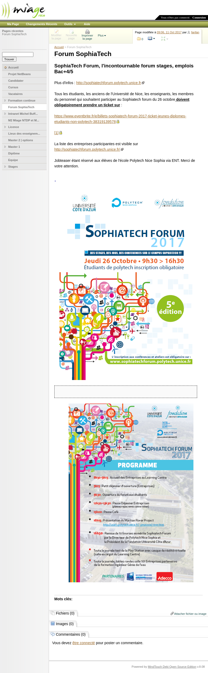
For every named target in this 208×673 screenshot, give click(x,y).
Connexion (199, 17)
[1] (56, 133)
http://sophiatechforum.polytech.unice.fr (108, 83)
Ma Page (13, 24)
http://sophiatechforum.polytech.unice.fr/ (87, 149)
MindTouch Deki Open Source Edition (172, 666)
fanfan (195, 32)
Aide (87, 24)
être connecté (83, 643)
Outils (68, 24)
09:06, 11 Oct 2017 (169, 32)
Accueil (59, 47)
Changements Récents (41, 24)
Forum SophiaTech (14, 34)
